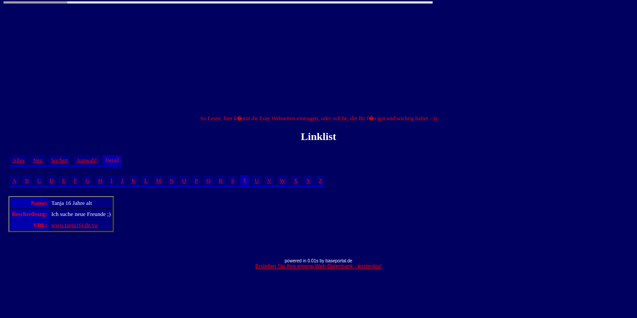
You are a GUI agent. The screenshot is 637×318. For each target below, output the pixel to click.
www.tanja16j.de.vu (74, 225)
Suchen (59, 160)
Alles (18, 160)
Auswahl (86, 160)
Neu (37, 160)
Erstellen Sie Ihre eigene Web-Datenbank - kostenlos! (318, 266)
